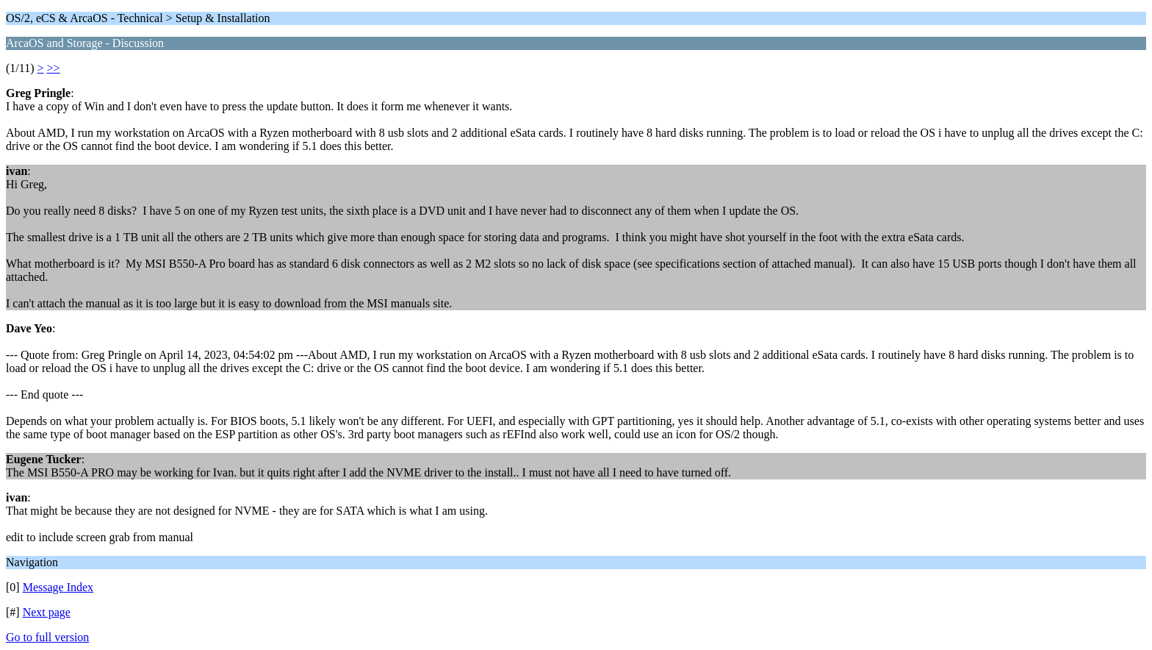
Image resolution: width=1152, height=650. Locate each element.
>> (53, 68)
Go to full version (47, 637)
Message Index (58, 587)
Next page (47, 612)
